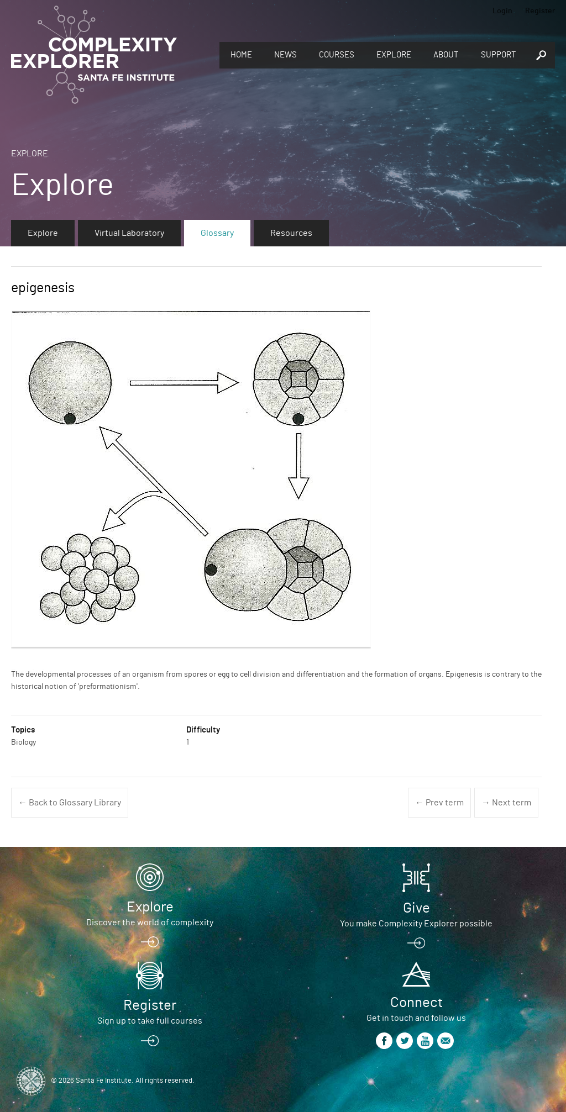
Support (498, 55)
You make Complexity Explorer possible (416, 923)
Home (241, 55)
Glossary (217, 233)
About (446, 55)
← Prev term (439, 802)
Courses (336, 55)
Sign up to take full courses (149, 1020)
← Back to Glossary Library (69, 802)
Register (540, 11)
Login (502, 11)
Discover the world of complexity (149, 922)
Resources (291, 233)
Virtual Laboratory (129, 233)
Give (416, 908)
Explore (393, 55)
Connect (416, 1002)
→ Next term (506, 802)
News (285, 55)
